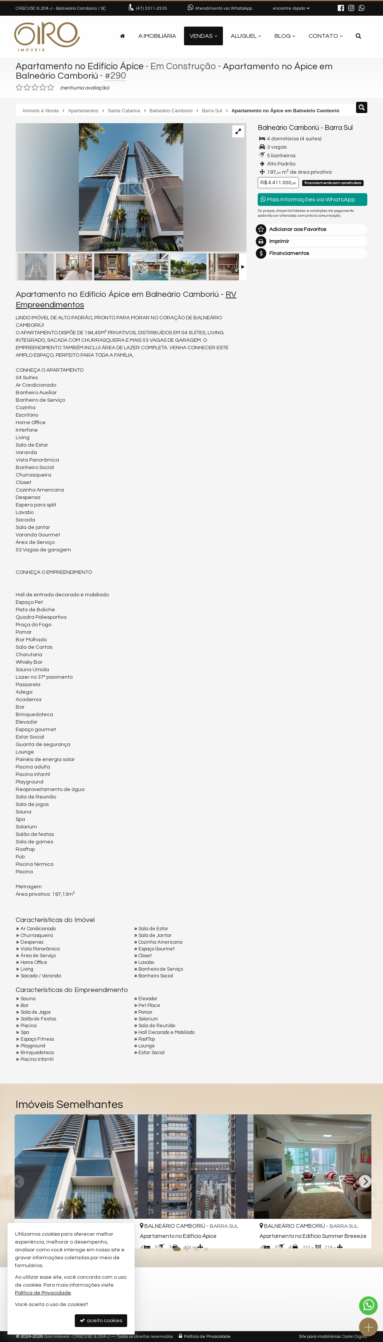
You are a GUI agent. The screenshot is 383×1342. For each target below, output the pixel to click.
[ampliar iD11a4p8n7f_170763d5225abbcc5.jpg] (99, 188)
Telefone (272, 418)
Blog (285, 36)
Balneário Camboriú (288, 127)
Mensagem (275, 325)
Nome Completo (281, 366)
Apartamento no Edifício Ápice (81, 66)
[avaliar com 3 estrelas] (35, 87)
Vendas (203, 36)
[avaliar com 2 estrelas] (27, 87)
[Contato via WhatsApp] (368, 1305)
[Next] (365, 1181)
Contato (326, 36)
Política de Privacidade (207, 1336)
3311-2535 (151, 8)
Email (268, 392)
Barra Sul (338, 127)
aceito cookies (101, 1320)
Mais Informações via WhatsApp (308, 199)
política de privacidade (284, 456)
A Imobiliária (157, 36)
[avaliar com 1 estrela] (19, 87)
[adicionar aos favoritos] (240, 1236)
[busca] (358, 36)
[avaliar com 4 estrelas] (42, 87)
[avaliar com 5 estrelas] (50, 87)
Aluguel (246, 36)
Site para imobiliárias (319, 1337)
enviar (348, 444)
